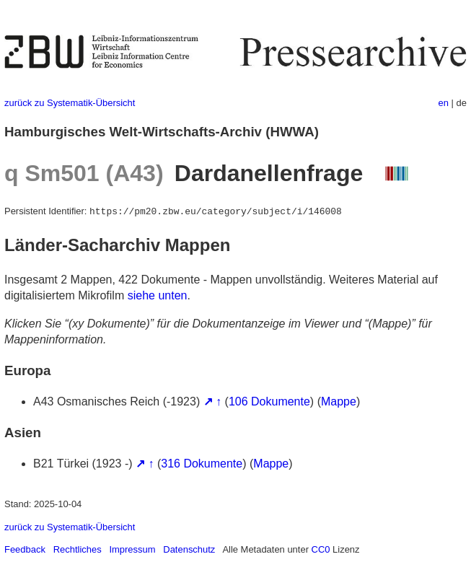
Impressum (132, 549)
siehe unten (158, 295)
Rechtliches (77, 549)
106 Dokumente (269, 401)
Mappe (338, 401)
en (444, 102)
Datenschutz (189, 549)
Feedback (24, 549)
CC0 (321, 549)
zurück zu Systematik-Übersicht (69, 102)
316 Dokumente (201, 463)
